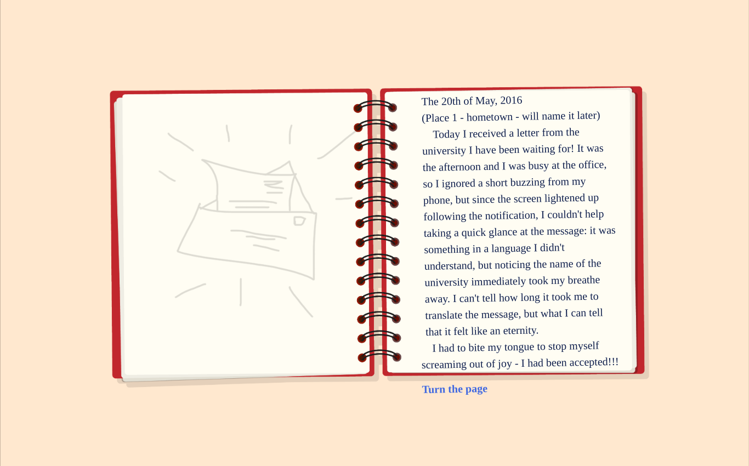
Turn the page (454, 388)
